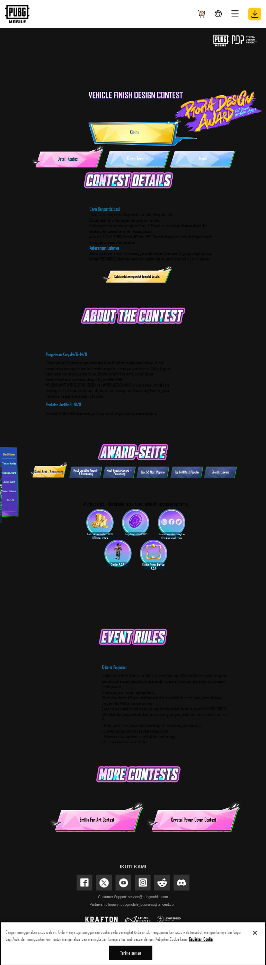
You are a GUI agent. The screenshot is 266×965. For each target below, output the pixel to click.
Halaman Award (9, 472)
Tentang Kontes (9, 463)
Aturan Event (9, 481)
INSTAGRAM (143, 883)
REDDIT (162, 883)
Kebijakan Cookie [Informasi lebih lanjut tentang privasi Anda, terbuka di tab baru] (201, 941)
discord (181, 883)
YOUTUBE (123, 883)
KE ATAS (9, 500)
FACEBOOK (84, 883)
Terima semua (130, 955)
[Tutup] (255, 934)
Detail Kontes (9, 453)
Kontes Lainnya (9, 490)
